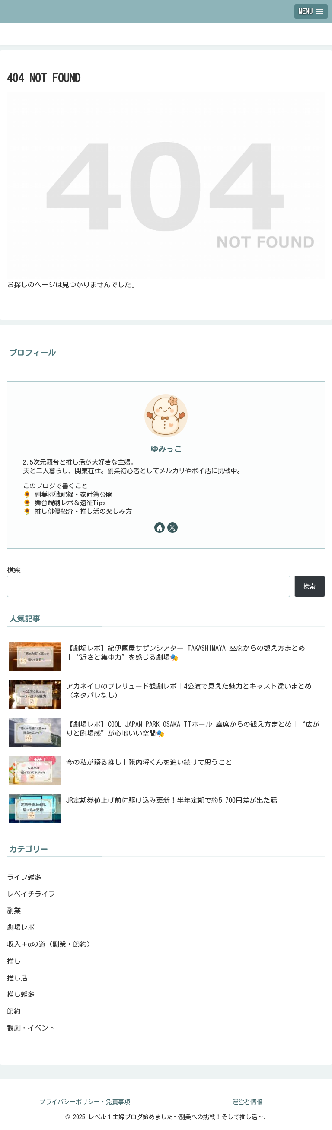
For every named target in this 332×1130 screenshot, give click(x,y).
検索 (14, 569)
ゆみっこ (166, 449)
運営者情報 (247, 1102)
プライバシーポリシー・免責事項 (84, 1102)
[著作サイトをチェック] (159, 527)
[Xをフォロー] (172, 527)
